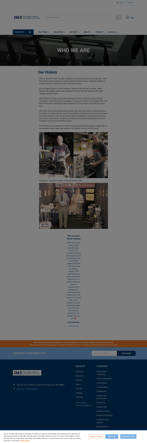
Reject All (111, 438)
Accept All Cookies (128, 438)
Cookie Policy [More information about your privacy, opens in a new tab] (25, 442)
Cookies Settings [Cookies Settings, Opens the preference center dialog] (96, 438)
